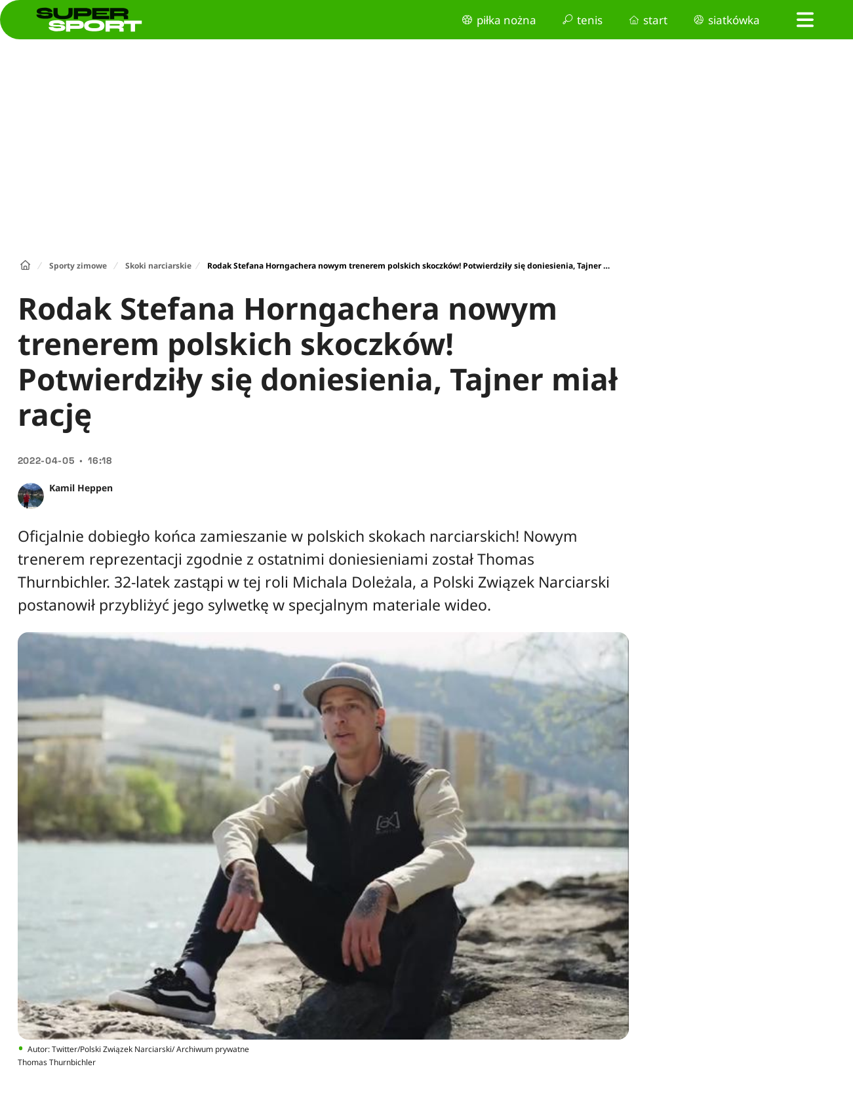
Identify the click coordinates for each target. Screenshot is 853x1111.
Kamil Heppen (81, 487)
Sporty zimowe (78, 265)
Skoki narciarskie (158, 265)
